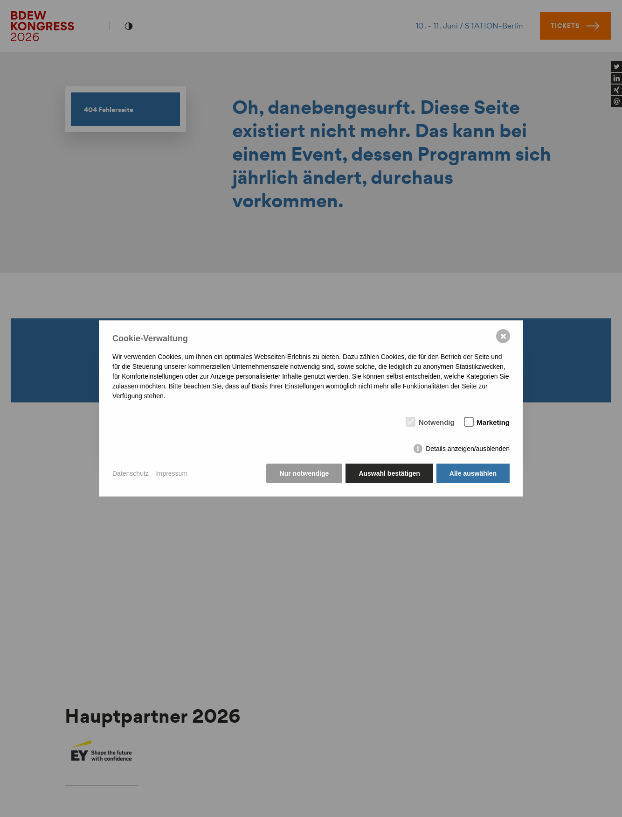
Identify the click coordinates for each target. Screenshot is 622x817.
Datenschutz (130, 473)
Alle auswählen (473, 473)
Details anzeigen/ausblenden (468, 448)
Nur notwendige (304, 473)
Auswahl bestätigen (389, 473)
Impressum (171, 473)
